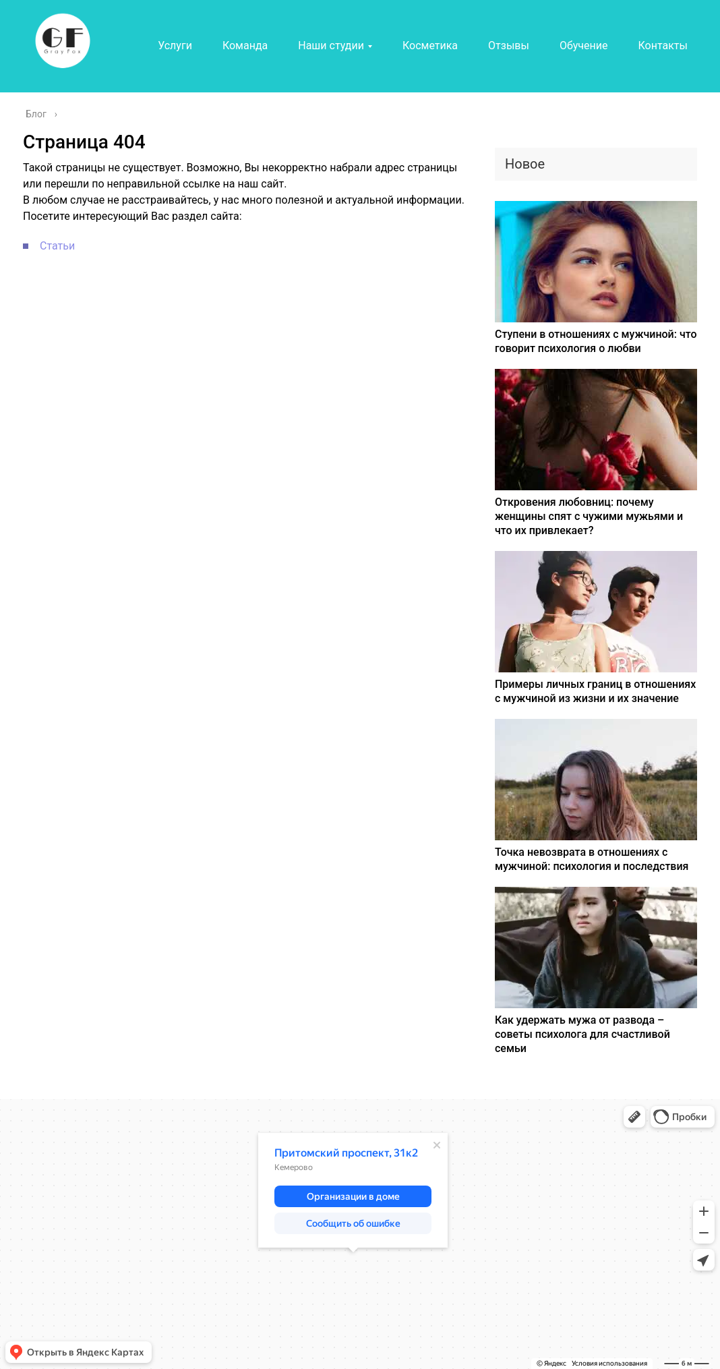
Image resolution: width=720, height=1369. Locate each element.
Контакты (662, 45)
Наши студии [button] (331, 45)
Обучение (584, 45)
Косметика (430, 45)
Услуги (175, 45)
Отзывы (508, 45)
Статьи (57, 245)
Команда (245, 45)
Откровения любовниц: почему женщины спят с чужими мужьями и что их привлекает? (589, 516)
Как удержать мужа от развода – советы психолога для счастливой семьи (582, 1034)
